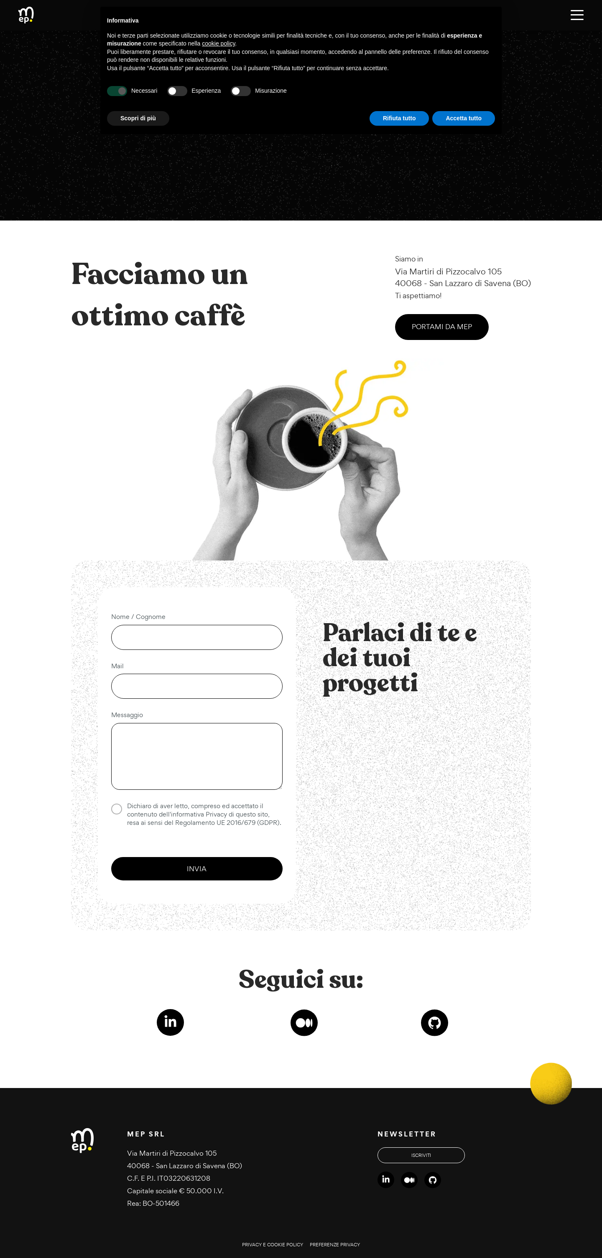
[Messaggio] (197, 756)
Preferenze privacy (335, 1245)
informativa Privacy (199, 814)
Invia (197, 868)
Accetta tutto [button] (464, 118)
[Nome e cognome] (197, 637)
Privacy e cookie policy (272, 1245)
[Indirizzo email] (197, 686)
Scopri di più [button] (138, 118)
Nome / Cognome (138, 616)
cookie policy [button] (218, 43)
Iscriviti (421, 1155)
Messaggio (127, 714)
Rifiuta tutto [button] (399, 118)
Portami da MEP (442, 326)
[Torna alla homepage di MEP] (26, 15)
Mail (117, 666)
